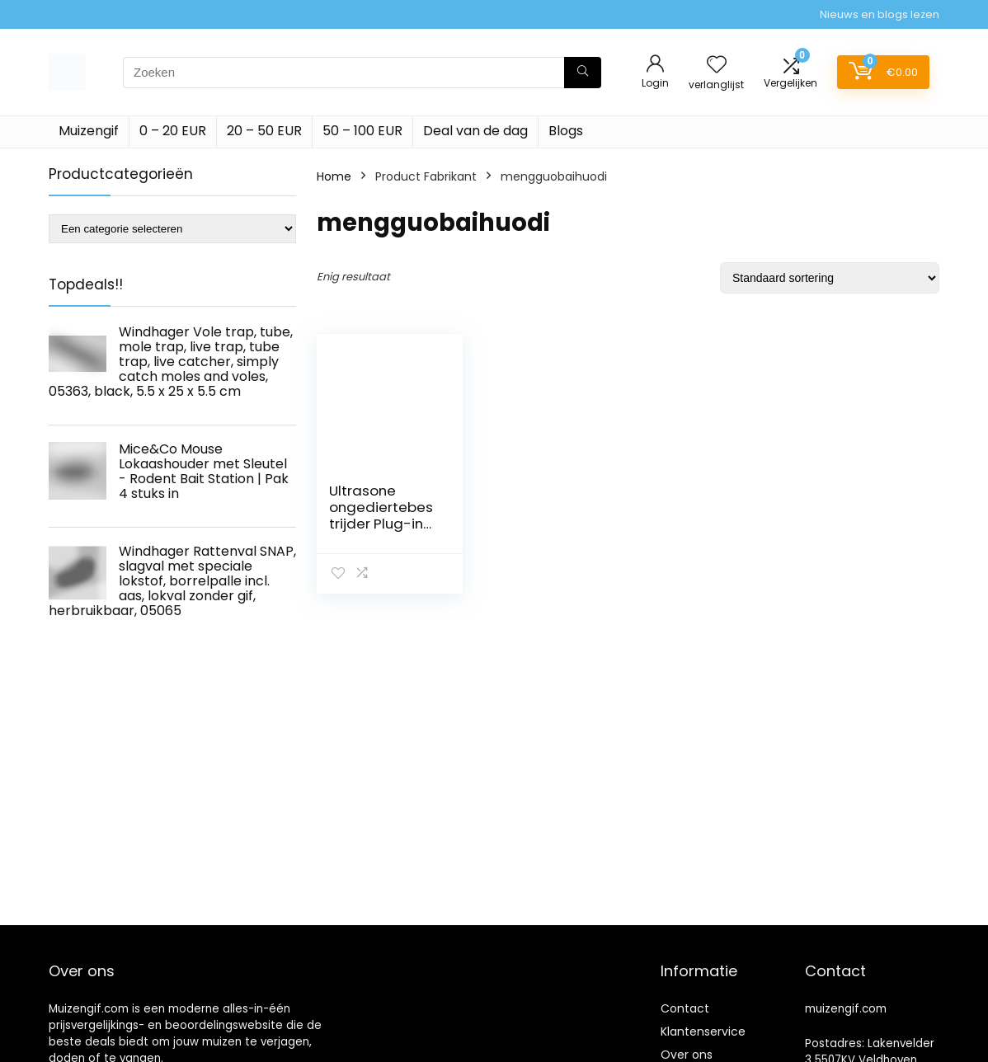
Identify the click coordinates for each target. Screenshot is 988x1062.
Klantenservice (703, 1031)
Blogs (565, 130)
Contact (685, 1008)
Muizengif (89, 130)
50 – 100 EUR (362, 130)
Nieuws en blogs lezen (879, 14)
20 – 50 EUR (264, 130)
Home (334, 176)
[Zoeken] (582, 72)
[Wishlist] (717, 65)
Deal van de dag (475, 130)
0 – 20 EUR (172, 130)
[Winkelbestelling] (829, 278)
